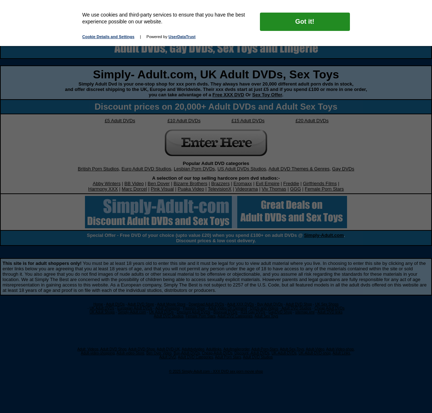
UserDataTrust (181, 37)
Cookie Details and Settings (108, 37)
